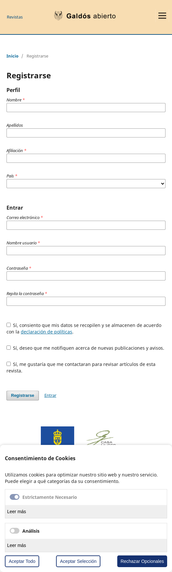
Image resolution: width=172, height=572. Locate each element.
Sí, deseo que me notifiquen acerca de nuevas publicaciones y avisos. (85, 348)
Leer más (16, 511)
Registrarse (22, 395)
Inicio (12, 56)
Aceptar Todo (22, 561)
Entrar (50, 395)
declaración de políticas (46, 332)
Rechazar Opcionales (142, 561)
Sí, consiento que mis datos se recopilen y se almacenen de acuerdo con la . (84, 328)
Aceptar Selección (78, 561)
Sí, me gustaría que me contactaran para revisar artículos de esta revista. (81, 367)
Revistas (15, 17)
